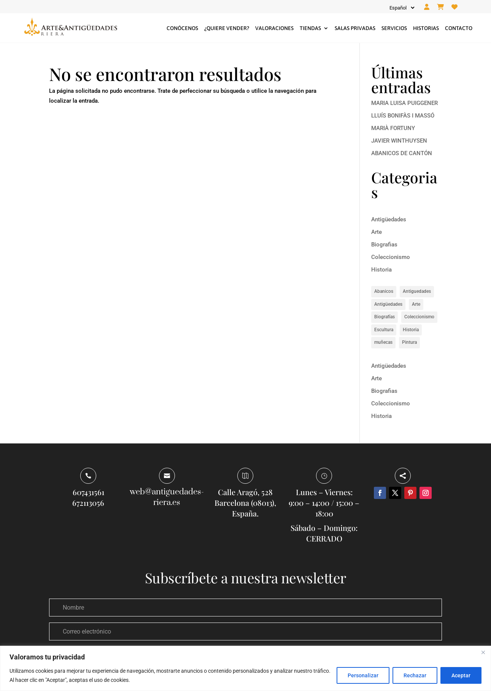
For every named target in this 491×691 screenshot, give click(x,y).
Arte (376, 232)
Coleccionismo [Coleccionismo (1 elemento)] (419, 316)
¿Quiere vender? (226, 28)
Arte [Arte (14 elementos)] (416, 304)
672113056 (88, 502)
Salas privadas (355, 28)
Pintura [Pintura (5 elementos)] (409, 342)
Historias (426, 28)
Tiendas (310, 28)
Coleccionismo (390, 257)
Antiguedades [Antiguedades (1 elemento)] (417, 291)
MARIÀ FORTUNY (393, 128)
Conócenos (182, 28)
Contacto (458, 28)
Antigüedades (388, 219)
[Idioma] (401, 7)
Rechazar (415, 675)
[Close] (483, 652)
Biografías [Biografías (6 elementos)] (384, 316)
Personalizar (363, 675)
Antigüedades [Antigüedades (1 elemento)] (388, 304)
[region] (245, 668)
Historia (381, 269)
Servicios (394, 28)
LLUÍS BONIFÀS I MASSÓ (402, 115)
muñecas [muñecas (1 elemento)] (383, 342)
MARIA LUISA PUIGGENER (404, 103)
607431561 (88, 492)
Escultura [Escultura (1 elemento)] (383, 329)
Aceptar (460, 675)
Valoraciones (274, 28)
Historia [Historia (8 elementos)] (411, 329)
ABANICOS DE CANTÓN (401, 153)
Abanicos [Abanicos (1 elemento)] (383, 291)
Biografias (384, 244)
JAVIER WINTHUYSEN (399, 140)
